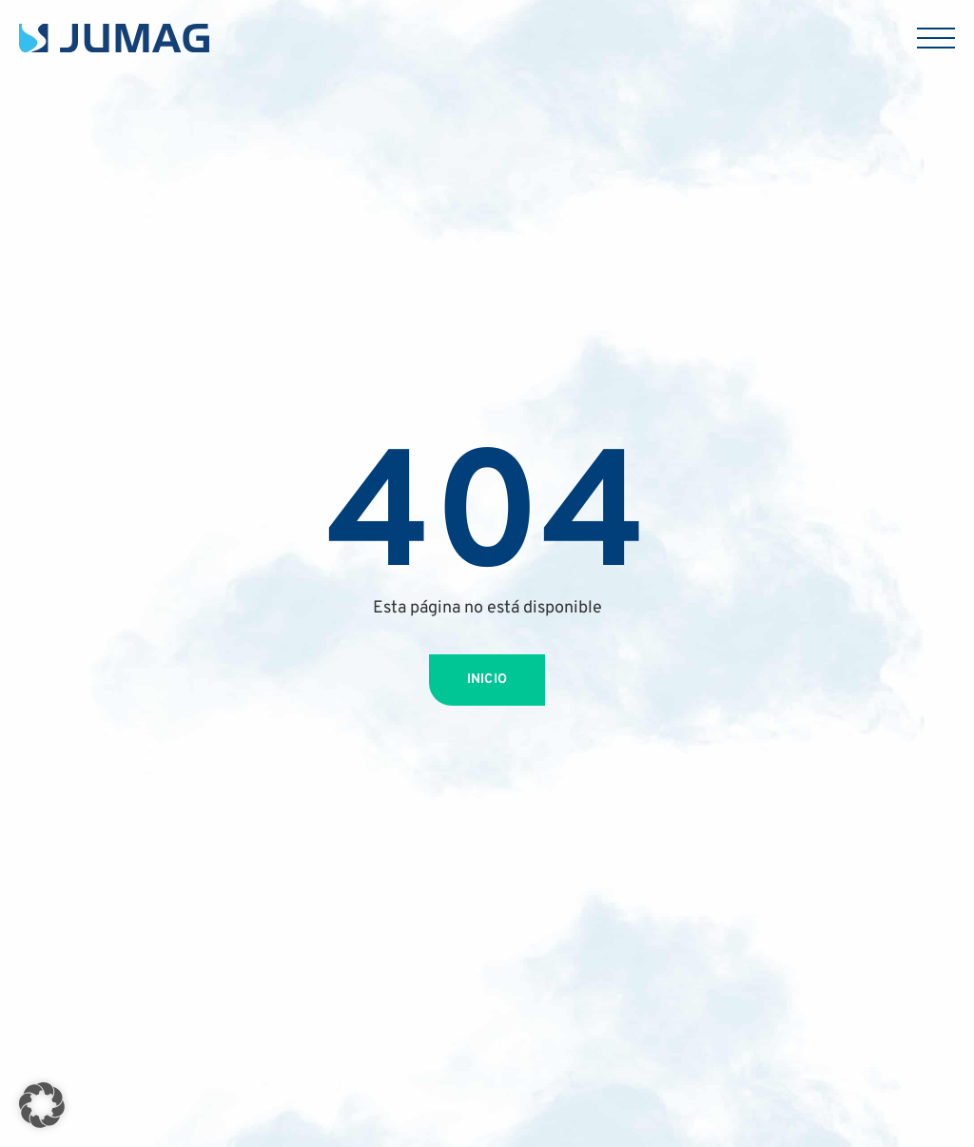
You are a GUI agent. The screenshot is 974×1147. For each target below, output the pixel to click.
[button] (42, 1105)
